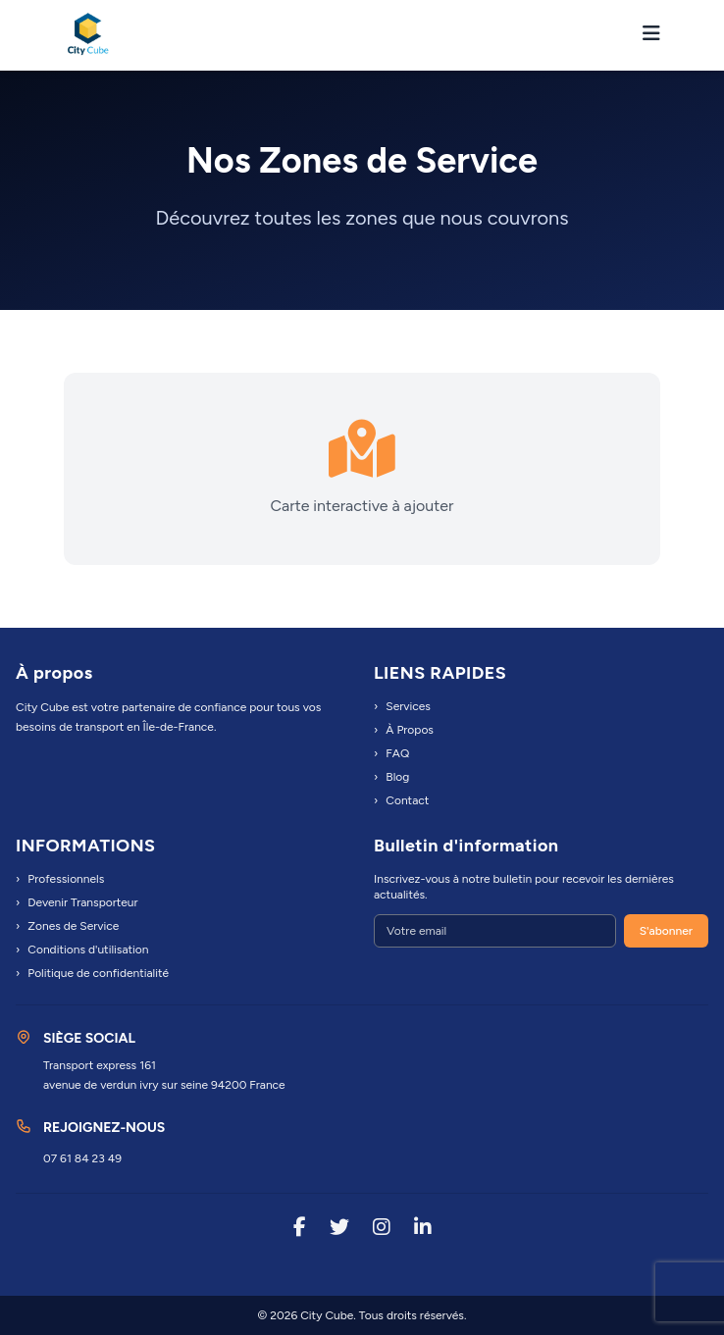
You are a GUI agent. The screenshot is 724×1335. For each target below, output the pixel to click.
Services (402, 706)
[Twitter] (339, 1229)
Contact (401, 800)
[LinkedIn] (423, 1229)
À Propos (404, 730)
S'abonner (666, 931)
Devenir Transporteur (77, 902)
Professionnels (60, 879)
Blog (391, 777)
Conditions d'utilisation (82, 949)
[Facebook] (299, 1229)
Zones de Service (67, 926)
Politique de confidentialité (92, 973)
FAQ (391, 753)
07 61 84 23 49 (82, 1158)
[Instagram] (381, 1229)
